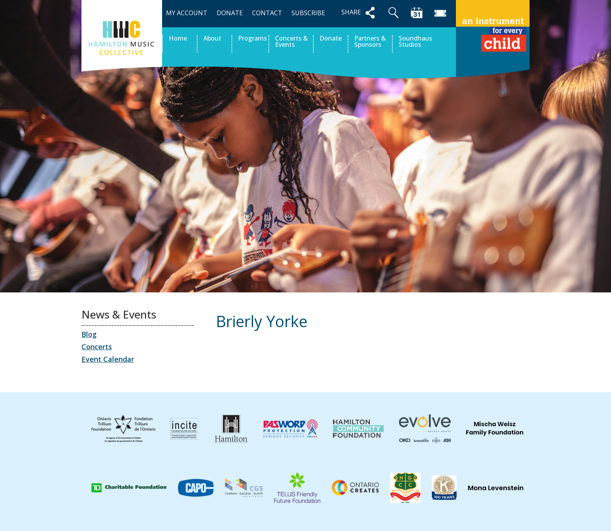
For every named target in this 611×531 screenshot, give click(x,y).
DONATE (230, 13)
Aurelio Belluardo (252, 357)
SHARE (359, 12)
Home (178, 38)
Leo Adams (505, 357)
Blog (89, 334)
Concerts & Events (291, 42)
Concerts (96, 346)
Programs (252, 38)
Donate (331, 38)
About (212, 38)
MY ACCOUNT (186, 13)
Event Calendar (107, 359)
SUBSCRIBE (308, 13)
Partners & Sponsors (370, 42)
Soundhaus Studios (415, 42)
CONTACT (267, 13)
